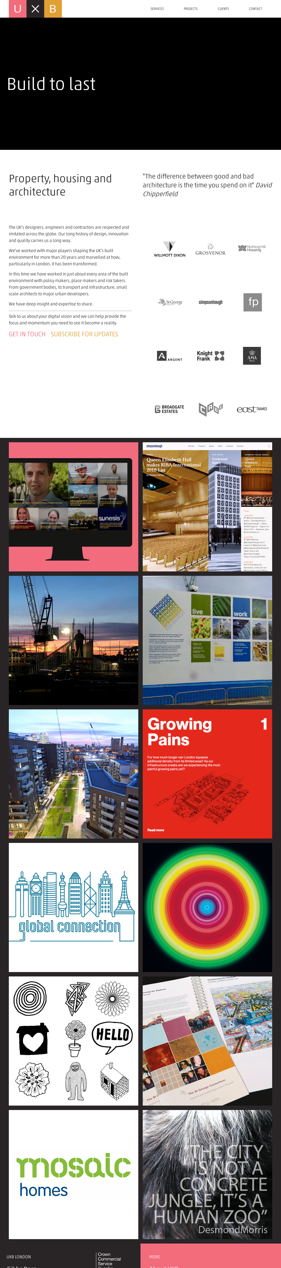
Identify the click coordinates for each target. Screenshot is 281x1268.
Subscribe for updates (84, 334)
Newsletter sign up (175, 1220)
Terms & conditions (176, 1229)
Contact (255, 9)
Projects (190, 9)
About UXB (163, 1194)
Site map (161, 1238)
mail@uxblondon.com (38, 1247)
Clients (223, 9)
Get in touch (27, 334)
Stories (158, 1203)
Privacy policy (168, 1212)
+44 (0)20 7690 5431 (37, 1238)
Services (157, 9)
